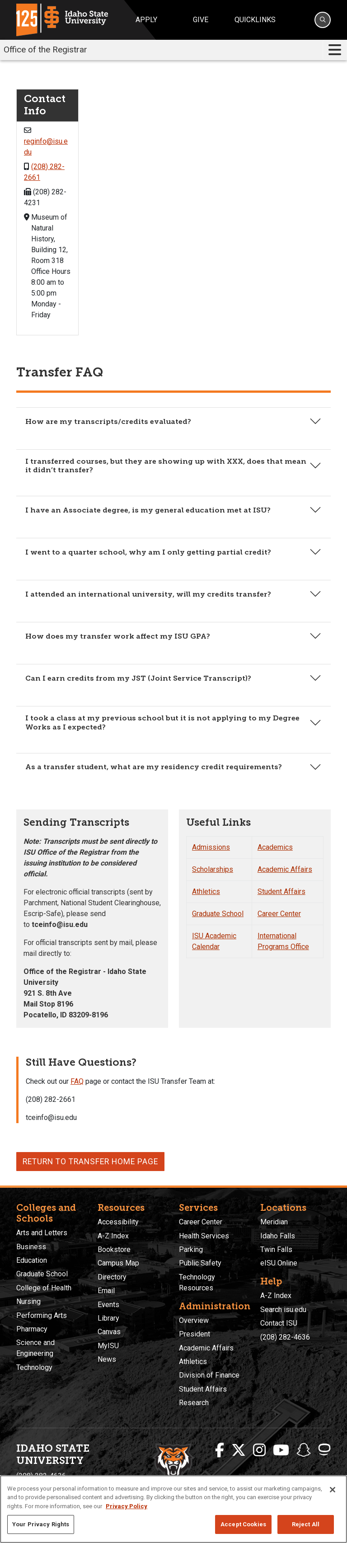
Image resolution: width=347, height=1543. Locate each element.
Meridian (274, 1222)
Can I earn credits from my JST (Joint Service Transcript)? (138, 678)
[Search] (322, 20)
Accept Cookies (243, 1524)
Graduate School (218, 913)
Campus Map (118, 1263)
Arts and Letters (41, 1232)
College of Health (43, 1288)
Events (108, 1304)
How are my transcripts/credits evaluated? (108, 421)
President (194, 1334)
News (107, 1359)
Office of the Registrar (45, 49)
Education (31, 1260)
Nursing (28, 1301)
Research (194, 1402)
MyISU (108, 1345)
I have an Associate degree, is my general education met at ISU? (148, 510)
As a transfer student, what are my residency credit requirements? (153, 766)
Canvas (109, 1331)
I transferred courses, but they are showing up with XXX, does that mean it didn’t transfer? (165, 465)
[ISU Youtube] (281, 1450)
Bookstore (114, 1249)
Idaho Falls (277, 1236)
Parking (191, 1249)
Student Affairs (281, 891)
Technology (34, 1367)
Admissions (211, 847)
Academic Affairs (285, 869)
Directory (112, 1277)
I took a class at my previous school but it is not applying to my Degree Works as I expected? (162, 722)
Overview (194, 1320)
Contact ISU (278, 1323)
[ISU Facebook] (219, 1450)
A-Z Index (113, 1236)
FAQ (77, 1081)
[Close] (332, 1490)
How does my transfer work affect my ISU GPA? (117, 636)
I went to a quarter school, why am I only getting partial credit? (148, 552)
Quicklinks (255, 19)
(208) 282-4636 (285, 1337)
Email (106, 1290)
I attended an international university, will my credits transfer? (148, 594)
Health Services (204, 1236)
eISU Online (278, 1263)
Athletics (206, 891)
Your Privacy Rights (40, 1524)
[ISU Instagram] (259, 1450)
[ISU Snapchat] (303, 1450)
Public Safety (200, 1263)
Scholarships (212, 869)
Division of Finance (209, 1375)
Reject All (305, 1524)
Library (108, 1318)
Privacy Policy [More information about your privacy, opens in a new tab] (126, 1506)
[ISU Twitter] (238, 1450)
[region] (173, 1509)
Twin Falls (276, 1249)
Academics (275, 847)
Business (31, 1246)
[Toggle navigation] (335, 50)
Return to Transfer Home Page (90, 1161)
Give (200, 19)
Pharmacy (31, 1329)
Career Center (279, 913)
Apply (146, 19)
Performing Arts (41, 1315)
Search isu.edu (283, 1309)
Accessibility (118, 1222)
